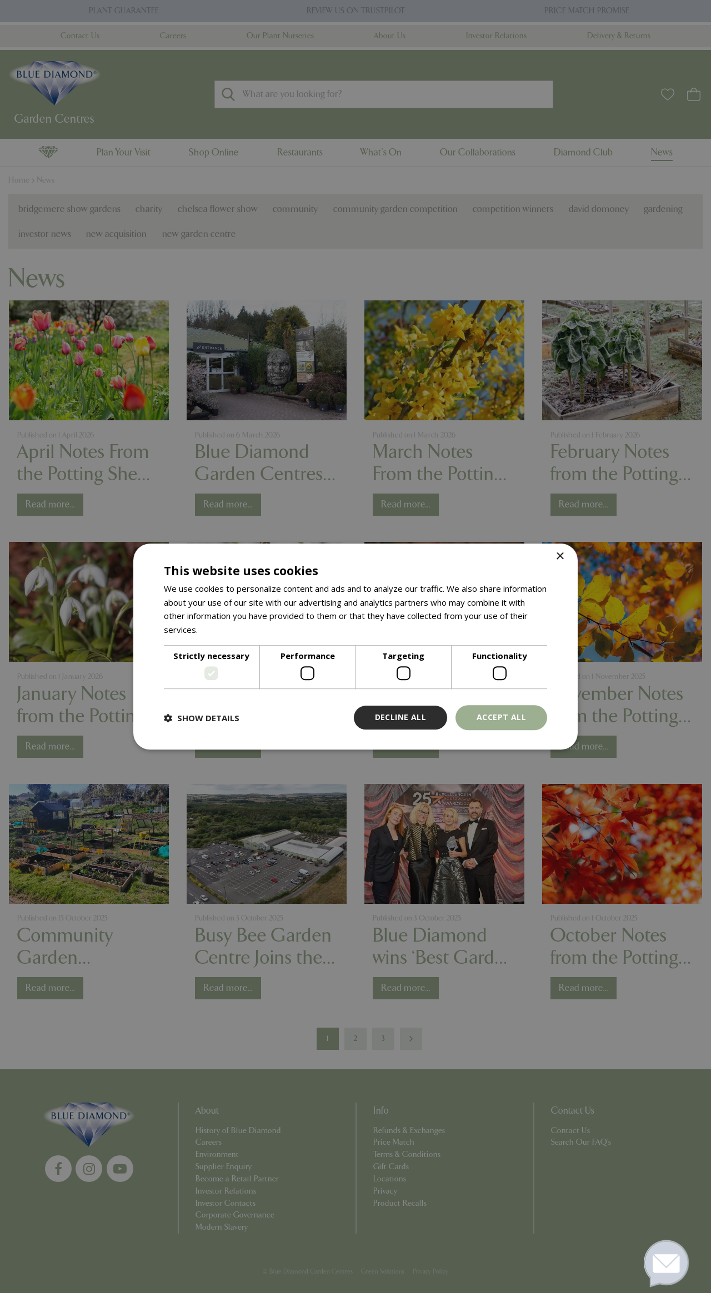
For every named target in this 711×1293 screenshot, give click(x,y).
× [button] (559, 556)
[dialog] (355, 646)
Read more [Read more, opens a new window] (221, 629)
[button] (201, 718)
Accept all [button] (501, 717)
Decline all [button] (400, 717)
